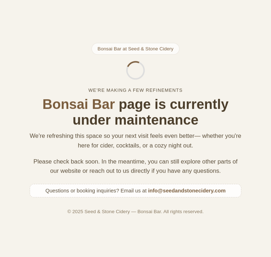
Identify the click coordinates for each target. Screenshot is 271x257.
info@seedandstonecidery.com (187, 191)
